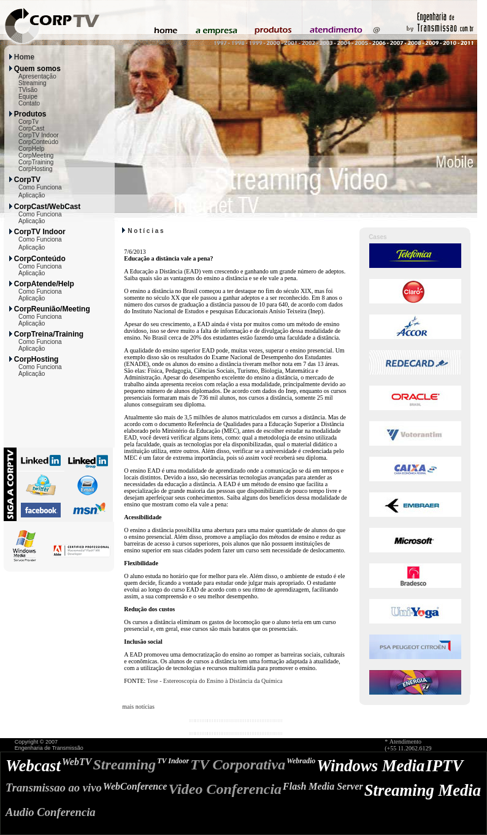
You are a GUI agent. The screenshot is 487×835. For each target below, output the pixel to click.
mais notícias (138, 706)
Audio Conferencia (51, 812)
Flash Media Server (323, 786)
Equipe (27, 96)
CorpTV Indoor (38, 135)
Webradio (300, 761)
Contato (29, 103)
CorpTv (28, 121)
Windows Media (370, 766)
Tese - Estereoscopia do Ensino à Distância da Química (215, 680)
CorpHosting (35, 169)
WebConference (135, 786)
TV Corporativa (237, 764)
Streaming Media (422, 790)
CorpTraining (35, 162)
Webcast (33, 766)
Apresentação (37, 76)
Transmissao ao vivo (54, 787)
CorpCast (31, 128)
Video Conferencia (225, 789)
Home (24, 57)
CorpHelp (31, 148)
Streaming (32, 83)
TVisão (27, 89)
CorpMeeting (35, 155)
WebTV (77, 762)
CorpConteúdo (38, 142)
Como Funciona (40, 187)
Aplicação (31, 195)
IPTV (444, 766)
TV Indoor (173, 761)
